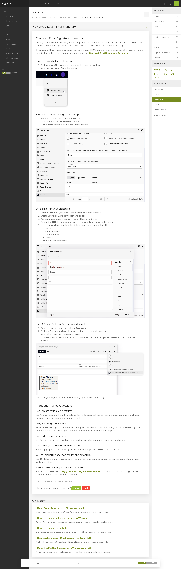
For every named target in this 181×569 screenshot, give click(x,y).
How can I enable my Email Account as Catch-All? (63, 538)
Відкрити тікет (166, 115)
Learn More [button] (152, 563)
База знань (45, 17)
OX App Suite (163, 70)
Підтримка (166, 89)
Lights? (10, 73)
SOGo (172, 74)
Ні (86, 488)
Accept (141, 563)
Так (76, 488)
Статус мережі (166, 109)
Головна (35, 17)
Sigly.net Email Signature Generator (109, 53)
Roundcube (160, 74)
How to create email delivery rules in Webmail (62, 518)
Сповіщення (166, 94)
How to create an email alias (52, 528)
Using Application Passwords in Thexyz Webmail (63, 548)
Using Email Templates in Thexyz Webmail (60, 508)
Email (54, 17)
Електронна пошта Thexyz (68, 17)
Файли (166, 104)
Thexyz (156, 77)
